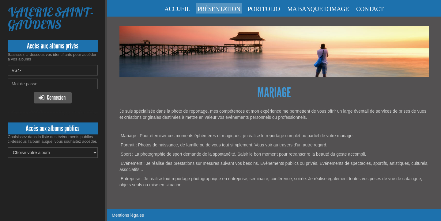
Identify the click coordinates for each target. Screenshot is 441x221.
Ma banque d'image (318, 9)
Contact (370, 9)
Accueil (177, 9)
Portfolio (264, 9)
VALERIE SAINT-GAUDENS (51, 18)
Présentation (219, 9)
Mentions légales (128, 215)
